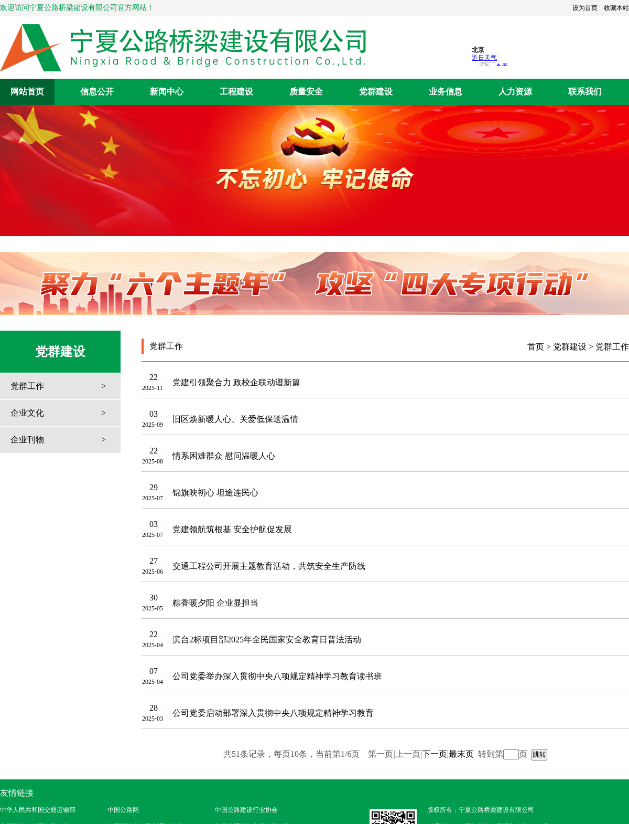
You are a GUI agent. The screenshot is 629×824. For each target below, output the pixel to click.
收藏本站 (616, 8)
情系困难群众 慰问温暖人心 (223, 455)
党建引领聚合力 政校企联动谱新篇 (236, 382)
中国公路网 (123, 810)
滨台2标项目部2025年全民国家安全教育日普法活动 (266, 639)
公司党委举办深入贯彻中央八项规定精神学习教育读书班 (277, 676)
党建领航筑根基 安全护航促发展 (232, 529)
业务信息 (445, 91)
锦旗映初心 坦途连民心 (215, 492)
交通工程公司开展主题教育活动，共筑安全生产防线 (268, 566)
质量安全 (306, 91)
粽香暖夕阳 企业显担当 (215, 602)
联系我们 (585, 91)
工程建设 (236, 91)
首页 (535, 346)
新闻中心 (166, 91)
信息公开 (97, 91)
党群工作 (27, 386)
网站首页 (27, 91)
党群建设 (376, 91)
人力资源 (515, 91)
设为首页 (585, 8)
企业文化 (27, 412)
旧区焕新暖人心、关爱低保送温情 (235, 419)
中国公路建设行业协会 (246, 810)
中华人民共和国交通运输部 (37, 810)
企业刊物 (27, 439)
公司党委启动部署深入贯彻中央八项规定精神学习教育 (273, 713)
